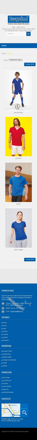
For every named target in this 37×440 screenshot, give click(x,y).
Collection (5, 337)
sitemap (5, 366)
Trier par (5, 60)
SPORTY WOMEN (18, 250)
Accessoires (6, 340)
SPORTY (18, 204)
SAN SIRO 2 (18, 158)
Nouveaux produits (7, 351)
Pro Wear (5, 331)
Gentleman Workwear (8, 392)
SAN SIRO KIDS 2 (18, 113)
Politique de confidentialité (9, 360)
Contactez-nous (7, 354)
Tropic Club (5, 389)
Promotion (5, 334)
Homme (5, 323)
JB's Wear (5, 383)
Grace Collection (7, 386)
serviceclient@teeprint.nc (16, 311)
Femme (5, 325)
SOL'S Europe (6, 377)
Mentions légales (7, 357)
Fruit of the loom (7, 380)
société (5, 363)
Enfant (4, 328)
